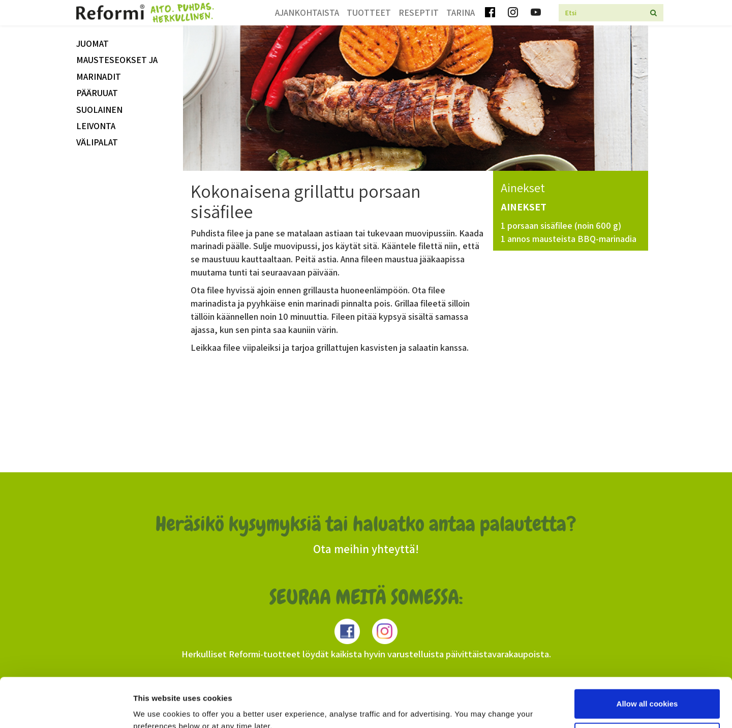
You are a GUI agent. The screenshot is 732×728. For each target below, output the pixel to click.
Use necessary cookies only (647, 690)
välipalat (97, 142)
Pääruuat (97, 93)
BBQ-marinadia (606, 239)
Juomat (92, 43)
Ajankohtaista (307, 12)
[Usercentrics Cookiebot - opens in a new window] (65, 708)
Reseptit (419, 12)
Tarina (460, 12)
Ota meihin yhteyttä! (366, 549)
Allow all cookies (647, 657)
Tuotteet (369, 12)
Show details (156, 708)
